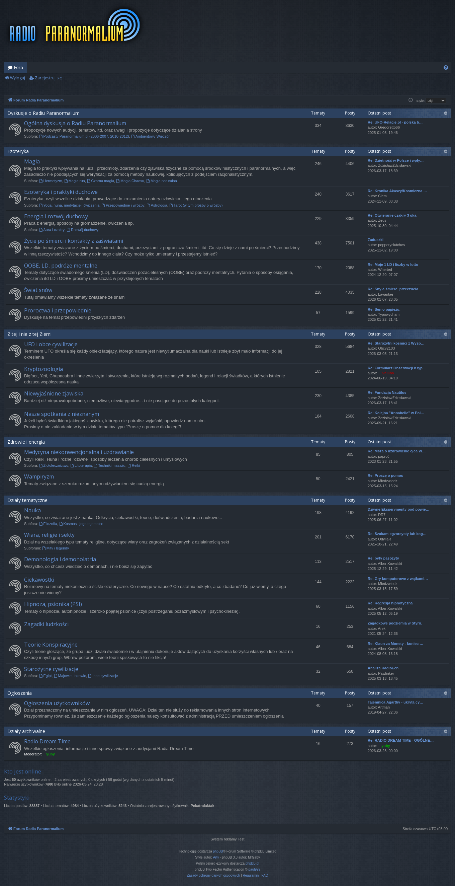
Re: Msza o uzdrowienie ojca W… (397, 451)
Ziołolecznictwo (53, 465)
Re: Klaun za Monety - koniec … (395, 644)
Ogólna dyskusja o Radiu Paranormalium (75, 123)
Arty (216, 857)
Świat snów (38, 290)
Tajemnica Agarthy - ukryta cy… (395, 702)
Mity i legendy (55, 548)
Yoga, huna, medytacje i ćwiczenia (69, 205)
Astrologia (157, 205)
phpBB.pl (252, 863)
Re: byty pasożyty (383, 558)
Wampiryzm (39, 476)
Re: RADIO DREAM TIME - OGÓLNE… (401, 740)
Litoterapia (81, 465)
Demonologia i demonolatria (60, 559)
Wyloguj (17, 78)
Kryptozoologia (43, 369)
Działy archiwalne (26, 731)
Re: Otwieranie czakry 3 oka (392, 215)
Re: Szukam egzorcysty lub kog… (397, 534)
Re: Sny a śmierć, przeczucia (393, 289)
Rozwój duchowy (82, 230)
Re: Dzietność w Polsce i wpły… (396, 160)
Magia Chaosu (130, 181)
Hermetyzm (50, 181)
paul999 (255, 869)
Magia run (74, 181)
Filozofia (48, 524)
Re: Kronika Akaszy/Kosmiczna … (397, 191)
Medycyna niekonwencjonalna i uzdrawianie (79, 452)
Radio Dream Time (47, 741)
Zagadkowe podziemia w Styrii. (395, 623)
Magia (32, 161)
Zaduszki (375, 240)
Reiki (133, 465)
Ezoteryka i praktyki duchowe (61, 192)
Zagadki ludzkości (46, 624)
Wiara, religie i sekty (49, 534)
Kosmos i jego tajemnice (81, 524)
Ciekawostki (39, 579)
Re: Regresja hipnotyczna (390, 603)
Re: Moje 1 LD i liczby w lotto (393, 265)
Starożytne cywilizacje (51, 669)
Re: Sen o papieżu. (384, 309)
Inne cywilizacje (103, 676)
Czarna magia (100, 181)
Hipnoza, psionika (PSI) (53, 604)
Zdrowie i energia (26, 442)
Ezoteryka (18, 151)
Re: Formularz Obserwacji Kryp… (397, 368)
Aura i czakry (52, 230)
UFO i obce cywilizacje (51, 344)
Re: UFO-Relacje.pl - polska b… (395, 122)
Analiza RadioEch (383, 668)
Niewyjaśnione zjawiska (53, 393)
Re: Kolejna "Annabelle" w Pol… (396, 413)
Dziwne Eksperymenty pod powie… (399, 509)
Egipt (45, 676)
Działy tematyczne (27, 500)
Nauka (32, 510)
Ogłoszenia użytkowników (57, 703)
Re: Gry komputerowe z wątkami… (398, 579)
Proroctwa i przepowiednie (57, 310)
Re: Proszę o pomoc (385, 475)
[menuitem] (446, 67)
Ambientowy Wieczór (150, 136)
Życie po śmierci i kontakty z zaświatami (73, 240)
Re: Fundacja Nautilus (387, 392)
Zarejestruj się (48, 78)
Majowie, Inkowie (70, 676)
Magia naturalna (161, 181)
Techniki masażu (109, 465)
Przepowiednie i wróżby (122, 205)
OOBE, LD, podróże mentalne (60, 265)
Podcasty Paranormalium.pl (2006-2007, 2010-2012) (84, 136)
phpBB (218, 851)
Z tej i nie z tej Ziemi (29, 334)
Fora (18, 67)
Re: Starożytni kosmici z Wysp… (396, 343)
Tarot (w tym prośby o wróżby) (196, 205)
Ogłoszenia (19, 693)
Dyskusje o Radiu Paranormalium (43, 113)
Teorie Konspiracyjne (51, 644)
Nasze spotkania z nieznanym (61, 414)
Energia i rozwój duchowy (56, 216)
